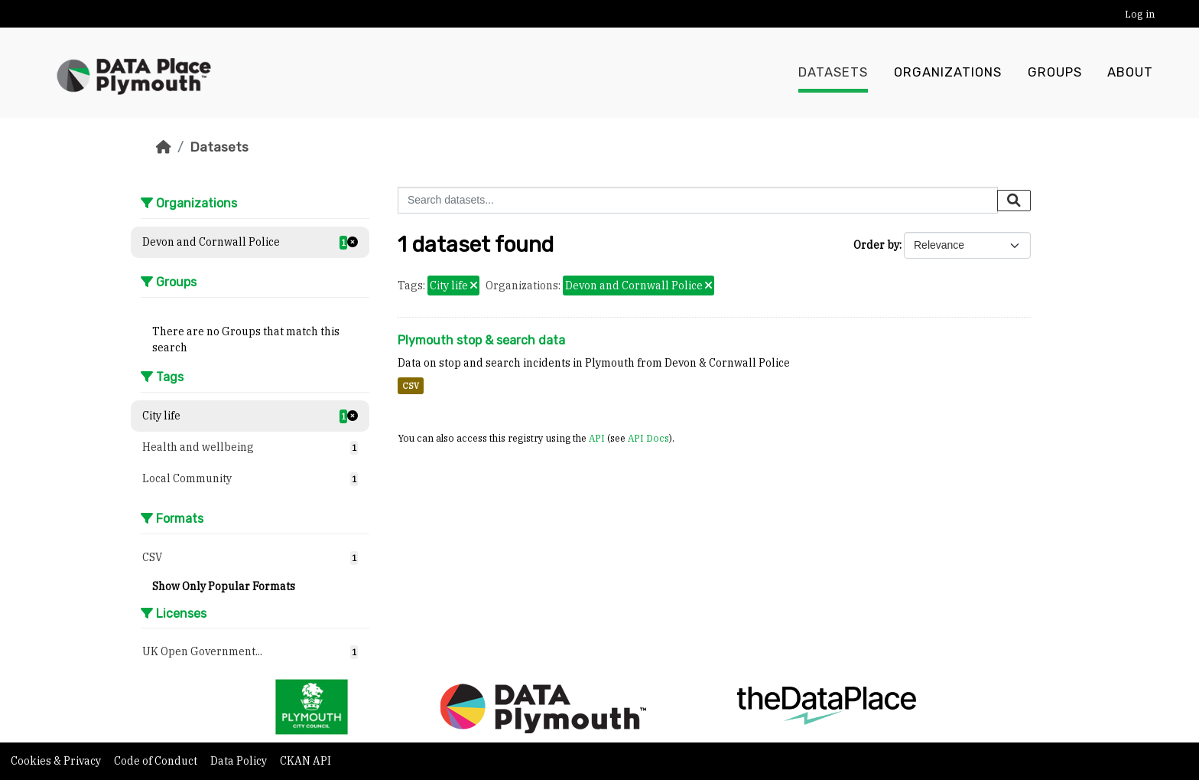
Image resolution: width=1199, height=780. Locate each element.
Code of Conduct (157, 761)
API (597, 438)
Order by (876, 245)
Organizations (948, 72)
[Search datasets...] (698, 200)
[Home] (163, 147)
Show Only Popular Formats (223, 586)
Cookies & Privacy (57, 761)
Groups (1055, 72)
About (1130, 72)
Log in (1140, 14)
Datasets (833, 72)
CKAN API (305, 761)
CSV (410, 385)
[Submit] (1014, 200)
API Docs (648, 438)
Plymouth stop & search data (481, 340)
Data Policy (239, 761)
